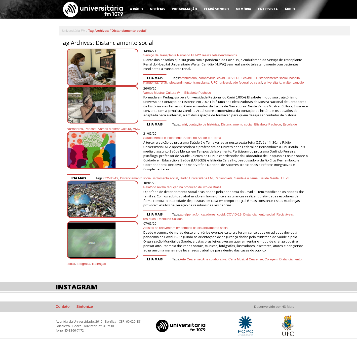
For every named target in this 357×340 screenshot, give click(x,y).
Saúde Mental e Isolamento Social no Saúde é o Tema (157, 138)
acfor (170, 210)
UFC (163, 78)
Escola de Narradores (273, 124)
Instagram (76, 282)
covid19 (223, 73)
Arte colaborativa (189, 255)
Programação (184, 9)
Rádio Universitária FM (196, 174)
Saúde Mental (269, 174)
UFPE (285, 174)
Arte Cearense (165, 255)
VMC (105, 129)
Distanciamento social (246, 73)
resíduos (275, 210)
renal (297, 73)
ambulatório (163, 73)
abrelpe (160, 210)
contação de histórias (178, 124)
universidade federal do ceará (190, 78)
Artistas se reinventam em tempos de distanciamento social (160, 223)
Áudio (290, 9)
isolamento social (165, 174)
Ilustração (74, 259)
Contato (63, 302)
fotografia (294, 255)
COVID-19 (208, 73)
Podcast (296, 124)
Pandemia (284, 73)
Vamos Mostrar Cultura (83, 129)
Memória (243, 9)
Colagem (245, 255)
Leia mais (129, 73)
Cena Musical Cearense (220, 255)
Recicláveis (259, 210)
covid (195, 73)
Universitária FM (74, 30)
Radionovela (223, 174)
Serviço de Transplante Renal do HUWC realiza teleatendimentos (165, 55)
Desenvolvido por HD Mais (274, 302)
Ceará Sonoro (216, 9)
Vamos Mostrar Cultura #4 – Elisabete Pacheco (152, 92)
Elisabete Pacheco (242, 124)
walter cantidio (243, 78)
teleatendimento (129, 78)
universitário (222, 78)
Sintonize (84, 302)
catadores (183, 210)
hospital (269, 73)
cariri (158, 124)
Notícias (157, 9)
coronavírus (181, 73)
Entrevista (268, 9)
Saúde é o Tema (246, 174)
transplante (151, 78)
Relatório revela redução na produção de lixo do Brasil (157, 183)
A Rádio (136, 9)
